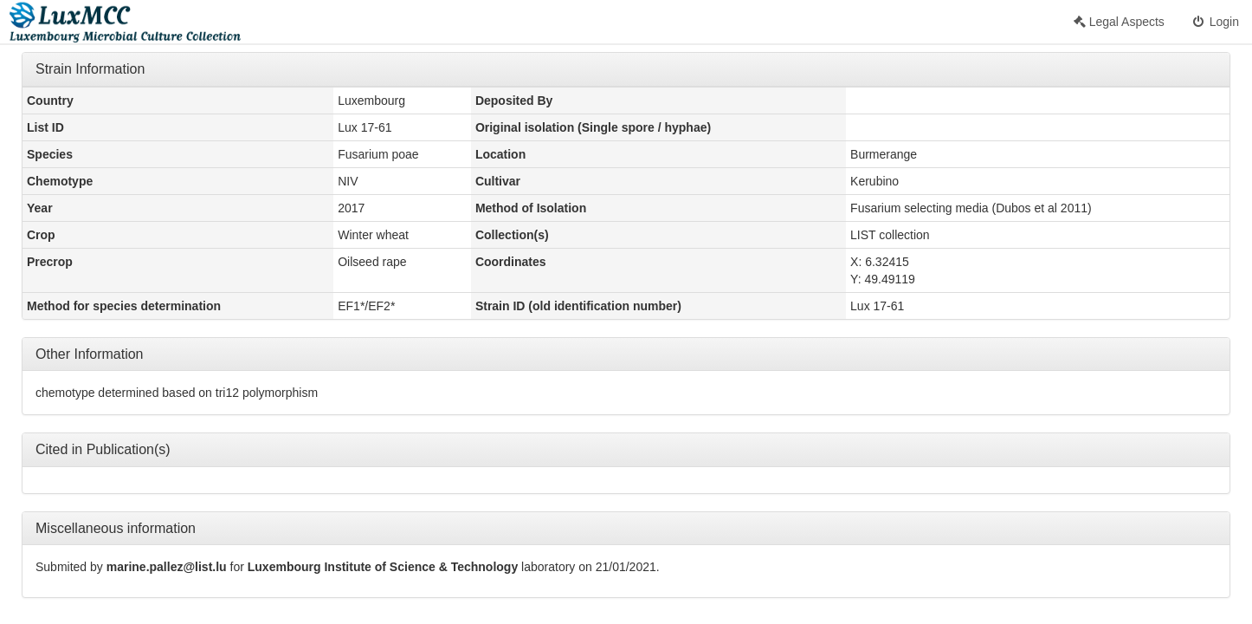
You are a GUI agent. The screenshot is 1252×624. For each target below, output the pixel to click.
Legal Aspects (1119, 22)
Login (1215, 22)
